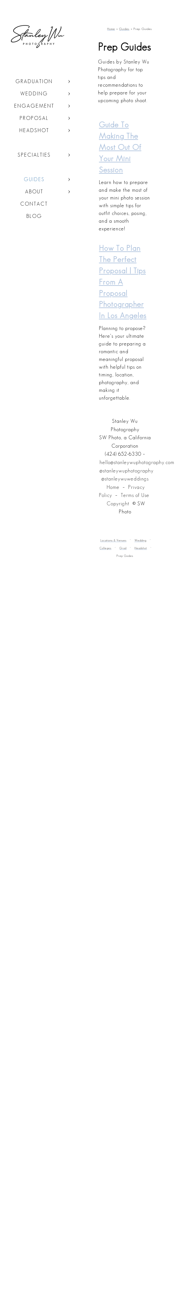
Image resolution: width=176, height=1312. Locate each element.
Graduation (34, 81)
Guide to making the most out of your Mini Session (120, 147)
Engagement (34, 106)
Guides (34, 179)
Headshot (34, 130)
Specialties (34, 155)
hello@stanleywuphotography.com (137, 462)
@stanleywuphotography (127, 470)
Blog (34, 216)
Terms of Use (135, 495)
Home (113, 487)
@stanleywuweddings (125, 478)
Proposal (34, 118)
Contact (34, 204)
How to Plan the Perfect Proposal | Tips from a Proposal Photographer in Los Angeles (122, 282)
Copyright (118, 503)
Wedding (34, 93)
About (34, 191)
